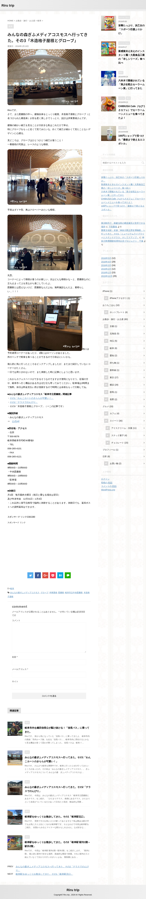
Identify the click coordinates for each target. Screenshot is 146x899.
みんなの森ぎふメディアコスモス (24, 592)
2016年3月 (106, 265)
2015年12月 (106, 276)
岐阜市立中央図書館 (74, 592)
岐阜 (12, 588)
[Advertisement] (32, 545)
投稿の (106, 482)
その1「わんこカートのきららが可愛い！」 (32, 398)
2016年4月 (106, 262)
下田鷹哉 (113, 226)
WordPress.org (108, 490)
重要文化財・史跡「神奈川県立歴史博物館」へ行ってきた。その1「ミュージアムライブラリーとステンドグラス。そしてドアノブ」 (123, 234)
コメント (16, 620)
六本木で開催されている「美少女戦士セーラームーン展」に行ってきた (131, 84)
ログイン (105, 479)
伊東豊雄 (53, 592)
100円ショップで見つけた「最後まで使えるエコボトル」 (131, 140)
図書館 (61, 592)
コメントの (109, 486)
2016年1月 (106, 272)
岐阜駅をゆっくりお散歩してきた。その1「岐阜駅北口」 (55, 816)
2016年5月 (106, 258)
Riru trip (7, 5)
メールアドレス (20, 669)
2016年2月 (106, 269)
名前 (15, 657)
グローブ (44, 592)
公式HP (16, 421)
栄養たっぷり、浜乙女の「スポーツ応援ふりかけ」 (131, 29)
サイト (15, 681)
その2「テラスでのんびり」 (24, 402)
